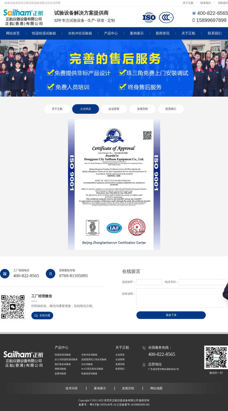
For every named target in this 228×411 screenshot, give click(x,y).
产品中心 (111, 33)
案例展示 (137, 33)
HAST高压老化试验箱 (92, 368)
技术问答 (72, 388)
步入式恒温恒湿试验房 (66, 359)
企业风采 (85, 108)
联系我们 (205, 3)
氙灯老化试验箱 (63, 364)
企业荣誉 (114, 108)
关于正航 (188, 3)
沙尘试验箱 (87, 364)
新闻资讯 (162, 33)
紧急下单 (171, 315)
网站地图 (156, 388)
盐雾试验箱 (60, 373)
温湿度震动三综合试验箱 (93, 359)
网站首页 (13, 33)
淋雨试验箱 (60, 368)
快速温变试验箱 (89, 373)
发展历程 (142, 108)
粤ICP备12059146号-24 (103, 404)
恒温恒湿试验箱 (44, 33)
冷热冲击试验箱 (80, 33)
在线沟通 (42, 315)
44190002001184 (140, 404)
